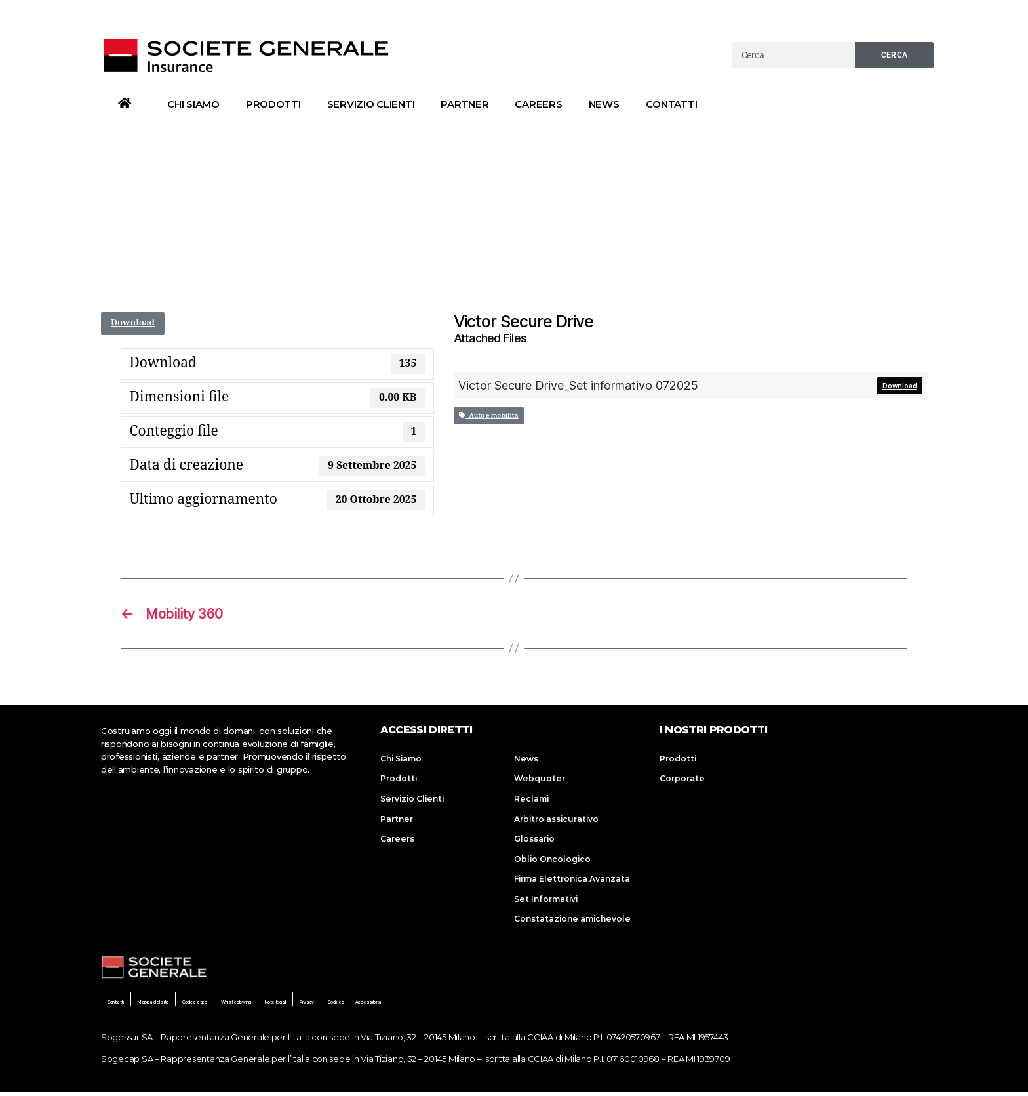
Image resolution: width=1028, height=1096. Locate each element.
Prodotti (273, 104)
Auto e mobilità (489, 416)
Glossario (534, 841)
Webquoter (539, 781)
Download (133, 322)
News (604, 104)
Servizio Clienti (371, 104)
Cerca (894, 55)
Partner (464, 104)
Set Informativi (546, 902)
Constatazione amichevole (572, 922)
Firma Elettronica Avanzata (572, 882)
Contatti (672, 104)
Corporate (682, 781)
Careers (538, 104)
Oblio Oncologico (552, 861)
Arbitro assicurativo (556, 821)
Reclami (531, 801)
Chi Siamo (193, 104)
